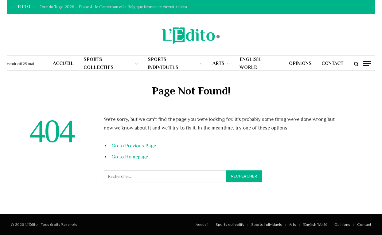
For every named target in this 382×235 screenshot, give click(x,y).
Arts (218, 63)
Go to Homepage (129, 157)
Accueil (63, 63)
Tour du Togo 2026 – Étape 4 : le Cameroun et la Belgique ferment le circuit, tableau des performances (116, 7)
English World (250, 63)
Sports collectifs (99, 63)
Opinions (300, 63)
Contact (332, 63)
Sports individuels (163, 63)
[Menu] (367, 63)
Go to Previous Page (133, 146)
